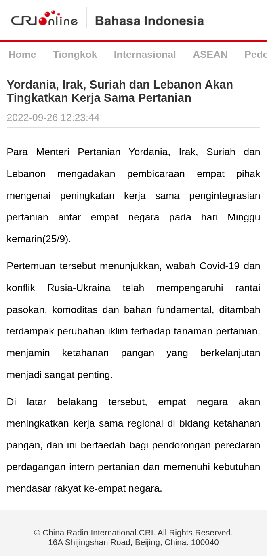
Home (22, 54)
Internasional (145, 54)
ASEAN (210, 54)
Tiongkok (75, 54)
